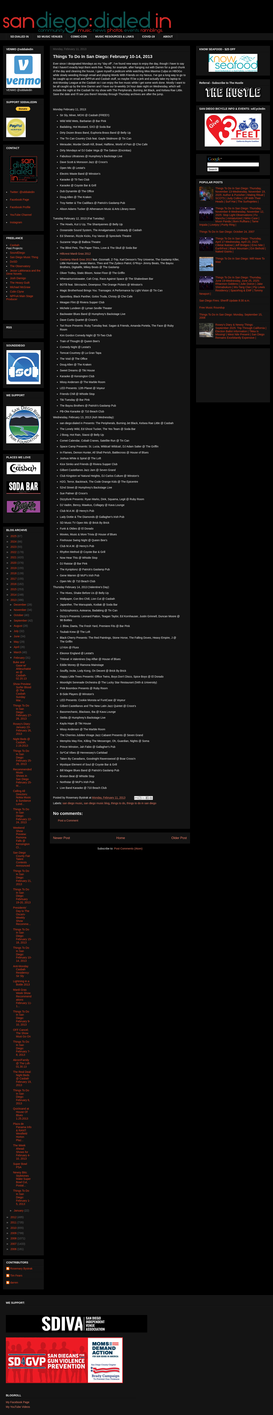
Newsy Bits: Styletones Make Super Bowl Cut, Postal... (22, 1179)
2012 (14, 1217)
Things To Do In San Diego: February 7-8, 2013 (21, 1048)
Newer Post (61, 838)
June (17, 636)
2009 (14, 1233)
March (18, 652)
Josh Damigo (18, 278)
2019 (14, 568)
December (20, 604)
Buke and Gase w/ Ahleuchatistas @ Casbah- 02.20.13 (22, 670)
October (19, 615)
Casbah (14, 245)
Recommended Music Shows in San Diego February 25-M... (22, 777)
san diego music (72, 803)
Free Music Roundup (212, 307)
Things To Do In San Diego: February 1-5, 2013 (21, 1197)
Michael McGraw (20, 287)
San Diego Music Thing (24, 257)
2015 (14, 589)
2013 (14, 599)
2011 (14, 1222)
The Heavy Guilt (19, 282)
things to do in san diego (141, 803)
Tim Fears (16, 1275)
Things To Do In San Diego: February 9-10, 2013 (21, 1018)
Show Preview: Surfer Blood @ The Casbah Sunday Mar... (22, 692)
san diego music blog (97, 803)
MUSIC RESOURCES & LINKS (114, 36)
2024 (14, 541)
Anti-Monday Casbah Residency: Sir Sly (21, 971)
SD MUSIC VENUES (49, 36)
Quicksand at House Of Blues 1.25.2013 (21, 1113)
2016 (14, 584)
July (16, 631)
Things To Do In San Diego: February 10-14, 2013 (22, 954)
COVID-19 (148, 36)
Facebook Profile (20, 207)
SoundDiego (17, 252)
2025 (14, 536)
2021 (14, 557)
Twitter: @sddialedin (22, 192)
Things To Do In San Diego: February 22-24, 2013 (22, 816)
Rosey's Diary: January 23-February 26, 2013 (22, 728)
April (17, 647)
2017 (14, 578)
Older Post (179, 838)
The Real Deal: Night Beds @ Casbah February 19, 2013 (22, 1078)
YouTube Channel (21, 214)
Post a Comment (68, 820)
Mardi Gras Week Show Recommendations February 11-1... (22, 998)
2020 (14, 562)
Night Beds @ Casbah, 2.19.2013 (21, 742)
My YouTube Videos (18, 1406)
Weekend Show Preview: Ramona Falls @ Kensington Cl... (21, 837)
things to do (118, 803)
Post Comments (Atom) (128, 848)
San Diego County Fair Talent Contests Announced (21, 859)
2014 (14, 594)
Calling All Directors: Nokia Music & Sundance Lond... (22, 797)
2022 (14, 552)
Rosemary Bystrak (21, 1268)
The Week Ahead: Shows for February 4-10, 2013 (21, 1152)
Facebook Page (19, 199)
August (18, 625)
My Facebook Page (17, 1402)
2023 (14, 546)
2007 (14, 1243)
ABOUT (168, 36)
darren (14, 1282)
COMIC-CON (79, 36)
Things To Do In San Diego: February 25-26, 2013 (22, 757)
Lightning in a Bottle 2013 (21, 983)
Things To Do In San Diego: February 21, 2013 (22, 877)
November (20, 609)
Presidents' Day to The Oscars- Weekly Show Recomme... (22, 916)
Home (120, 838)
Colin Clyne (17, 291)
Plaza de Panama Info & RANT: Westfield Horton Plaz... (22, 1132)
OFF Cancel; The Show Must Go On (22, 1033)
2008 (14, 1238)
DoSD (13, 261)
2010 (14, 1227)
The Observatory (20, 266)
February (19, 657)
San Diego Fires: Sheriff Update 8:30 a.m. (224, 300)
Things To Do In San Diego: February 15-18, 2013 (22, 936)
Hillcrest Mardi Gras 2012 (75, 253)
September (21, 620)
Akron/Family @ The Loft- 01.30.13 (21, 1063)
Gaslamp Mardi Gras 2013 (76, 259)
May (17, 641)
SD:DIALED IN (19, 36)
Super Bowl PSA (20, 1165)
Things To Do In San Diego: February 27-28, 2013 (22, 712)
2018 (14, 573)
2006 (14, 1249)
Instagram (16, 222)
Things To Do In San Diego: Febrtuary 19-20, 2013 (22, 896)
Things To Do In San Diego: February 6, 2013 (21, 1097)
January (19, 1210)
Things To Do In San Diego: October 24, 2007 (226, 231)
